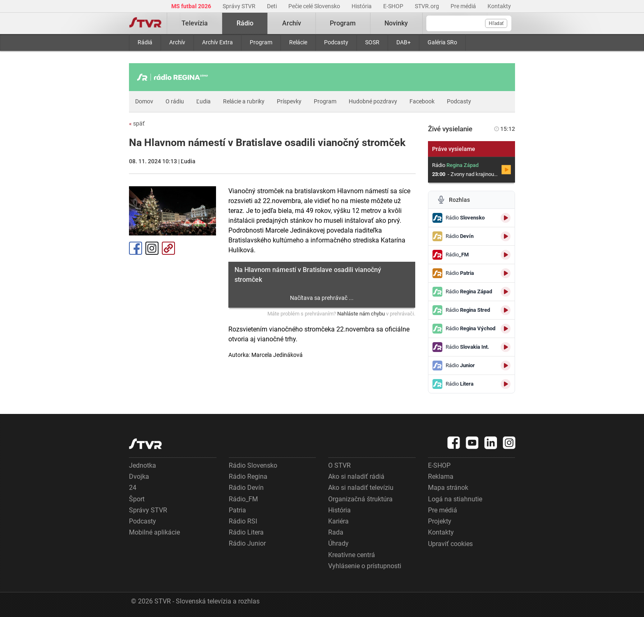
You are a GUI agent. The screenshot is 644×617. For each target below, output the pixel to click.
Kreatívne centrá (351, 555)
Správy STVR (240, 6)
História (362, 6)
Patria (237, 510)
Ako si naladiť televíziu (360, 487)
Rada (335, 532)
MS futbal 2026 (191, 6)
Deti (272, 6)
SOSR (372, 42)
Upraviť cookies (450, 544)
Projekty (439, 521)
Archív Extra (217, 42)
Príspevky (289, 101)
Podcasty (336, 42)
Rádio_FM (243, 499)
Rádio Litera (246, 532)
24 (132, 487)
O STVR (339, 465)
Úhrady (338, 543)
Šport (137, 499)
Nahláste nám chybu (361, 314)
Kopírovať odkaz (168, 248)
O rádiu (175, 101)
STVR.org (427, 6)
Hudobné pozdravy (373, 101)
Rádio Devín (246, 487)
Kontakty (499, 6)
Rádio (245, 23)
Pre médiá (464, 6)
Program (261, 42)
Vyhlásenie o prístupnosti (364, 566)
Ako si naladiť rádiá (356, 476)
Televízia (195, 23)
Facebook (422, 101)
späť (137, 123)
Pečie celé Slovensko (314, 6)
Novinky (396, 23)
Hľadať (496, 23)
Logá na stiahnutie (455, 499)
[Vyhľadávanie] (468, 23)
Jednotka (142, 465)
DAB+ (403, 42)
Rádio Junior (247, 543)
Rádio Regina (248, 476)
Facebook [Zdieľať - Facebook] (135, 248)
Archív (177, 42)
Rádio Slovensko (253, 465)
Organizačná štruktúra (360, 499)
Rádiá (145, 42)
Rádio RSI (243, 521)
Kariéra (338, 521)
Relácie (298, 42)
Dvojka (139, 476)
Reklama (440, 476)
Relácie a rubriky (243, 101)
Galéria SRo (442, 42)
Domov (144, 101)
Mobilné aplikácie (154, 532)
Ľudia (203, 101)
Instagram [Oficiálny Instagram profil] (152, 248)
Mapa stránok (448, 487)
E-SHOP (394, 6)
